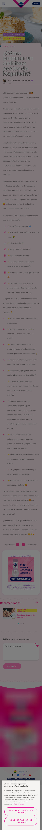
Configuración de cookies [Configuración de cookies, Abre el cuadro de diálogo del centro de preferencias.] (21, 821)
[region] (21, 805)
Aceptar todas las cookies (21, 811)
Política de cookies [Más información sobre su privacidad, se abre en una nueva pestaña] (18, 804)
